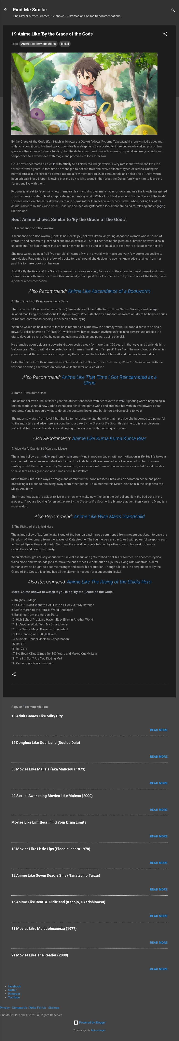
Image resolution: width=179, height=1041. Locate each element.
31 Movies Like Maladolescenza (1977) (44, 928)
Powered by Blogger (89, 1022)
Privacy (5, 1008)
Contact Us (19, 1008)
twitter (12, 990)
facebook (14, 986)
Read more (159, 730)
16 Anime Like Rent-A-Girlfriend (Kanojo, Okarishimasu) (58, 902)
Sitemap (53, 1008)
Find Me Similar (30, 10)
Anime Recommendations (38, 44)
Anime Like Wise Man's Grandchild (109, 516)
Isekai (65, 44)
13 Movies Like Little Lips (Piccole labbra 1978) (50, 849)
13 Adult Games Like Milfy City (37, 716)
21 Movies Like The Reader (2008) (39, 955)
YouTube (14, 997)
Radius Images (98, 1030)
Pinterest (14, 994)
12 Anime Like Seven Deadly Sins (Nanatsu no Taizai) (55, 875)
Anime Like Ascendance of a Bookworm (109, 291)
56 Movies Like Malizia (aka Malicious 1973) (48, 769)
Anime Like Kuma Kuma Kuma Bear (109, 438)
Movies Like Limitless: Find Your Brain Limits (48, 822)
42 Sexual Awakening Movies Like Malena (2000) (52, 796)
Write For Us (37, 1008)
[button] (165, 34)
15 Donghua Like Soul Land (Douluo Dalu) (45, 742)
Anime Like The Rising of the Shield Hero (109, 582)
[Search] (173, 11)
